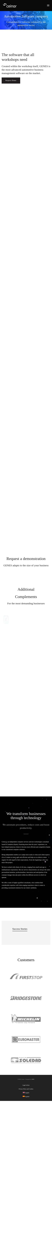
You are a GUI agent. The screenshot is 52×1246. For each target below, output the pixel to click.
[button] (11, 80)
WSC (33, 1079)
